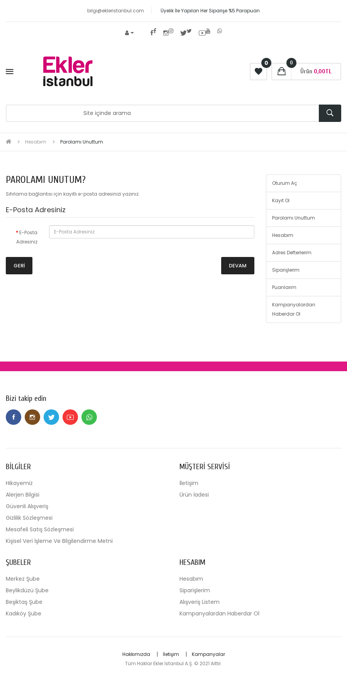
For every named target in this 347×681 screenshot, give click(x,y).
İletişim (188, 483)
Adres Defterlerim (291, 252)
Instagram (32, 417)
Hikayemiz (19, 483)
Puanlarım (284, 287)
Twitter (51, 417)
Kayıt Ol (280, 200)
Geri (19, 265)
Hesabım (35, 142)
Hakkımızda (136, 654)
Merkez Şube (23, 579)
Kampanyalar (208, 654)
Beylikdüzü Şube (27, 590)
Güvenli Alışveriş (27, 506)
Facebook (13, 417)
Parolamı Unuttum (81, 142)
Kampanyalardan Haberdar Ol (293, 309)
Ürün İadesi (194, 494)
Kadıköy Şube (23, 613)
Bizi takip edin (26, 398)
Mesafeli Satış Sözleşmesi (40, 529)
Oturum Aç (284, 183)
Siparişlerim (286, 270)
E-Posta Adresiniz (26, 237)
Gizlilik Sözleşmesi (29, 518)
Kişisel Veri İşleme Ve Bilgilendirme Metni (59, 541)
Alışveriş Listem (199, 602)
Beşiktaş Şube (24, 602)
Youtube (70, 417)
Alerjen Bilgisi (22, 494)
